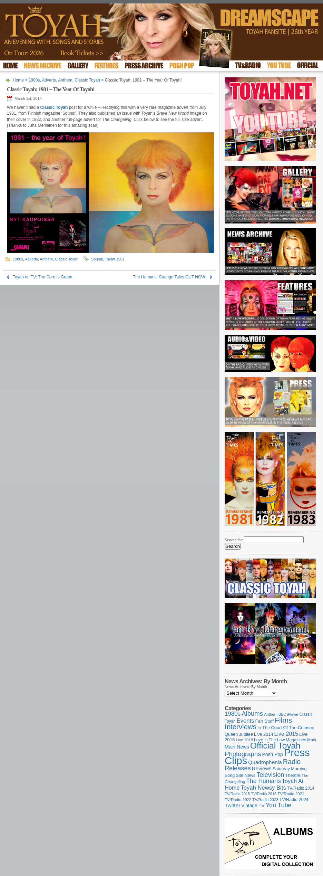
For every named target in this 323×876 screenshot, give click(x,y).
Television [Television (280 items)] (270, 774)
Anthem (65, 80)
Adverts (49, 80)
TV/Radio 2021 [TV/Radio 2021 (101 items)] (290, 794)
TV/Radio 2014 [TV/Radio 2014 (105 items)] (300, 788)
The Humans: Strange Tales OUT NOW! (169, 277)
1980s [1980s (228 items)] (233, 714)
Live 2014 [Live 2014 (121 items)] (263, 734)
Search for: (234, 540)
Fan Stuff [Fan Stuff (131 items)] (264, 721)
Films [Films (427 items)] (283, 720)
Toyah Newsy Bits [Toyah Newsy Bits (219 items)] (263, 787)
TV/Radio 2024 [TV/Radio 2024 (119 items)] (293, 799)
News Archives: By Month (246, 687)
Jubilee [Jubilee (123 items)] (246, 734)
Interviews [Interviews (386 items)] (240, 727)
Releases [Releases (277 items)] (238, 768)
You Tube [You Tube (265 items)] (279, 805)
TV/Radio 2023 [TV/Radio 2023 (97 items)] (265, 800)
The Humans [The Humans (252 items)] (263, 781)
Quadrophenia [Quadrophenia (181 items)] (265, 762)
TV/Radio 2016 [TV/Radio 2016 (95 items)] (263, 794)
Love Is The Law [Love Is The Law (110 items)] (269, 739)
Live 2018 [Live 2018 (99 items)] (244, 740)
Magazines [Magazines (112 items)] (296, 739)
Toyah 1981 (115, 259)
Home (18, 80)
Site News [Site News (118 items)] (245, 775)
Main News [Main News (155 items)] (237, 747)
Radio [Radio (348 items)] (292, 761)
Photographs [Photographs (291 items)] (243, 754)
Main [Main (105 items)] (311, 739)
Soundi (97, 259)
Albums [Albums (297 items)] (252, 713)
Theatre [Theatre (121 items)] (293, 775)
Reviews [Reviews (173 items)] (262, 768)
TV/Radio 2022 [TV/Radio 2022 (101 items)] (238, 800)
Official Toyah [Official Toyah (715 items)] (275, 745)
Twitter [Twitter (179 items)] (232, 805)
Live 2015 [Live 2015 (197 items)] (286, 734)
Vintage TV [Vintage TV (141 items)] (252, 805)
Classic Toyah (87, 80)
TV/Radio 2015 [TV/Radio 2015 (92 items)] (237, 794)
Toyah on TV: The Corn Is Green (42, 277)
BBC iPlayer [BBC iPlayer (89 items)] (288, 714)
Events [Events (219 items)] (245, 720)
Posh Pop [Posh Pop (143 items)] (272, 754)
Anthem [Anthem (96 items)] (270, 714)
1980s (34, 80)
